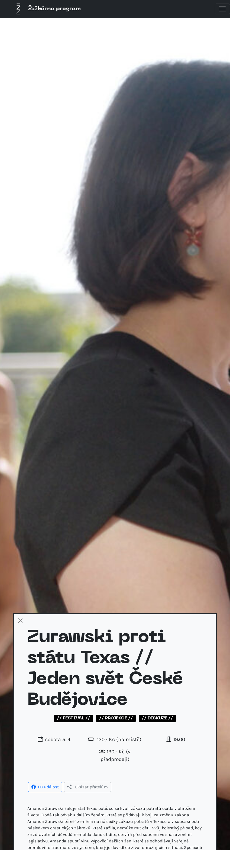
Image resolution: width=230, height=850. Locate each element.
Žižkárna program (47, 9)
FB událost (45, 786)
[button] (45, 786)
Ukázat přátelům (87, 786)
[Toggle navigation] (222, 9)
